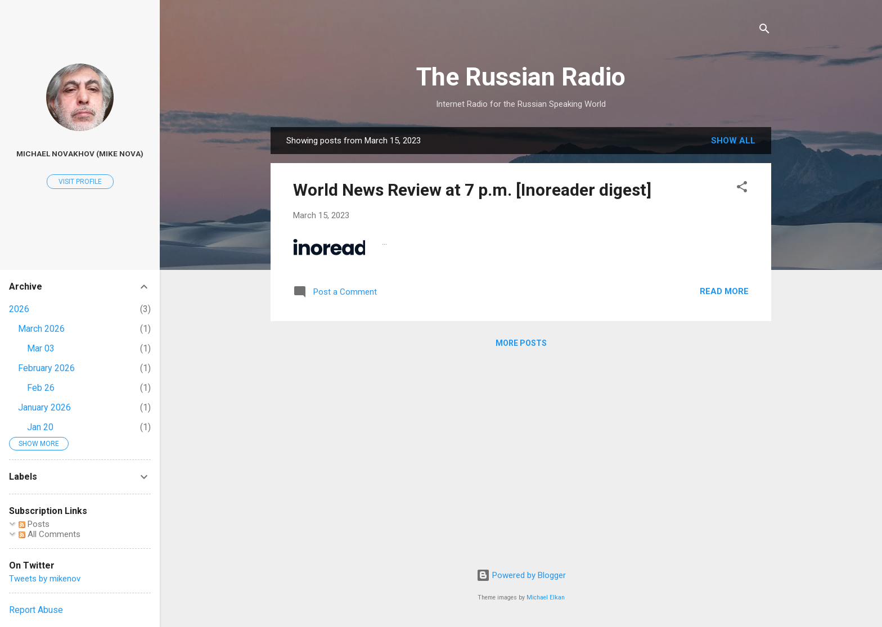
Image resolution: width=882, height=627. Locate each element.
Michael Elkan (545, 597)
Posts (34, 524)
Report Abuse (36, 610)
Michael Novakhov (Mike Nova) (79, 153)
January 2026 (44, 407)
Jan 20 (40, 427)
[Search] (764, 30)
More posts (521, 343)
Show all (733, 141)
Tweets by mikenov (44, 579)
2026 (19, 309)
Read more (724, 291)
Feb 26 (41, 387)
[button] (742, 188)
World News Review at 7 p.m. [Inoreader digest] (472, 190)
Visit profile (80, 182)
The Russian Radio (521, 77)
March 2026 (41, 328)
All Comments (49, 534)
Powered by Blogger (521, 575)
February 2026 (46, 368)
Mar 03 (41, 348)
